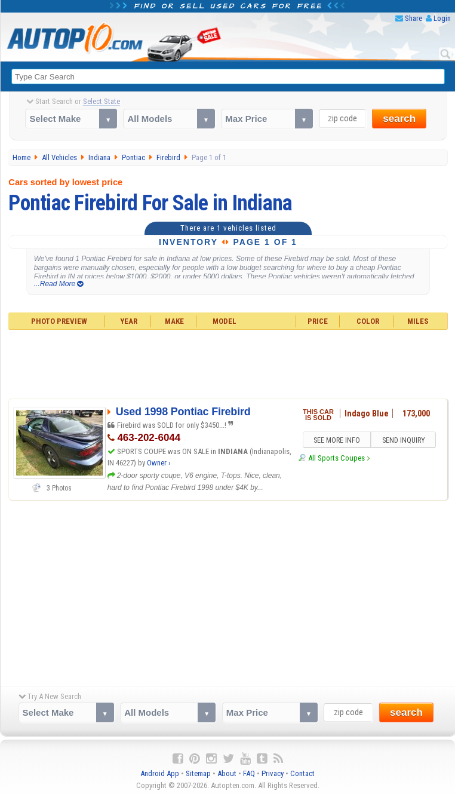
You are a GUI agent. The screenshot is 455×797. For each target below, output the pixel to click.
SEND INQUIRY (403, 440)
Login (442, 18)
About (226, 773)
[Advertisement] (228, 363)
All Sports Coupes (336, 458)
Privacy (273, 773)
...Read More (59, 284)
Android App (159, 773)
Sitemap (198, 773)
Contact (302, 773)
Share (413, 18)
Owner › (159, 462)
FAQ (249, 773)
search (399, 118)
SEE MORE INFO (336, 440)
